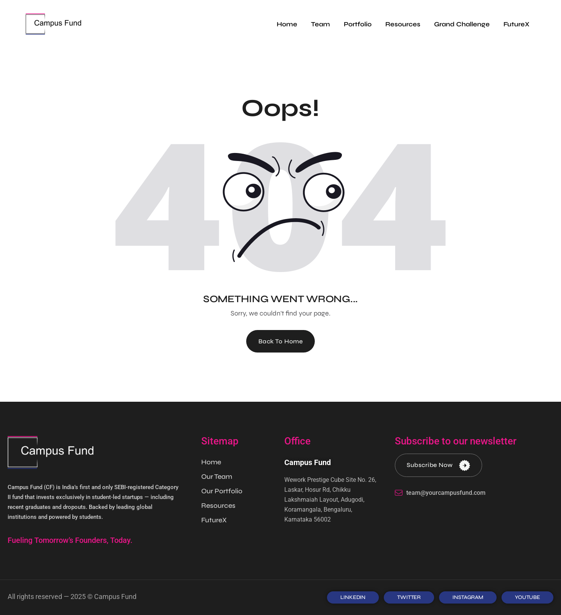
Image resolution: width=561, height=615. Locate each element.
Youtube (527, 597)
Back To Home (280, 341)
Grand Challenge (462, 24)
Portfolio (358, 24)
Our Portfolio (221, 491)
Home (287, 24)
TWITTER (409, 597)
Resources (402, 24)
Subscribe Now (438, 464)
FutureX (516, 24)
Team (320, 24)
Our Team (216, 476)
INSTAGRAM (467, 597)
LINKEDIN (352, 597)
